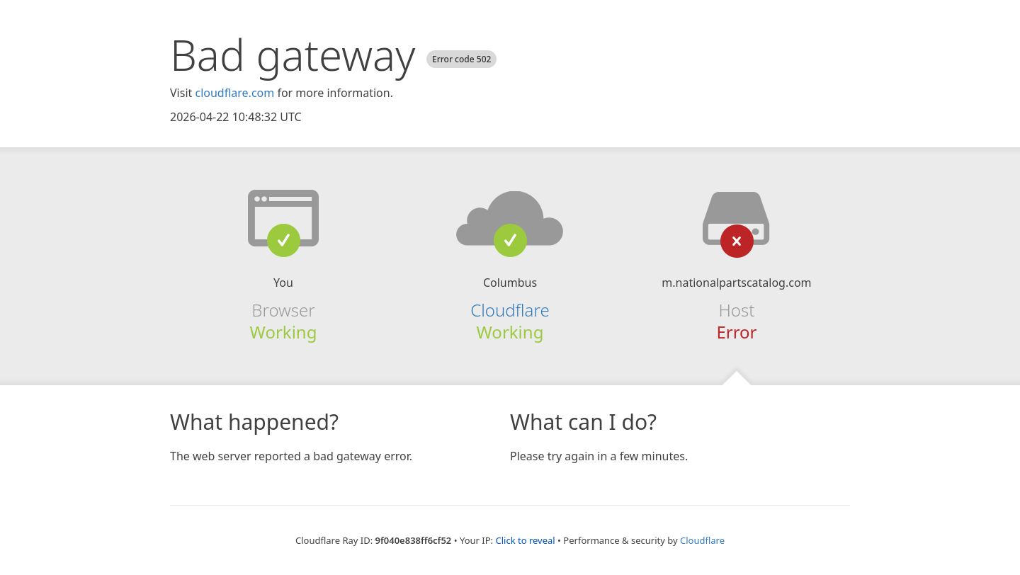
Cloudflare (509, 309)
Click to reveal (525, 540)
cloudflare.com (234, 93)
